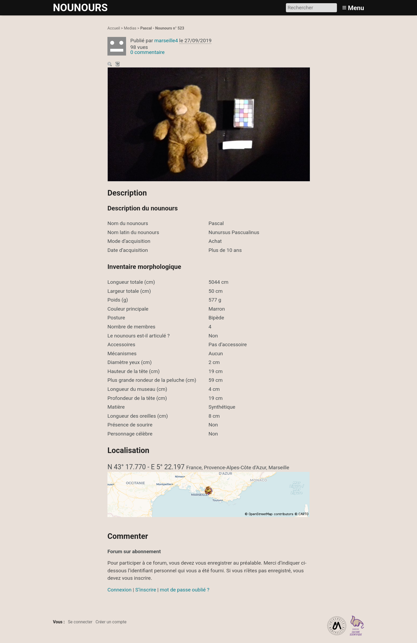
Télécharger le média (118, 64)
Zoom (110, 64)
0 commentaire (147, 52)
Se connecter (80, 621)
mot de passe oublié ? (184, 590)
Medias (130, 28)
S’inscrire (145, 590)
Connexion (119, 590)
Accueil (113, 28)
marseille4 (166, 40)
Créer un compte (111, 621)
